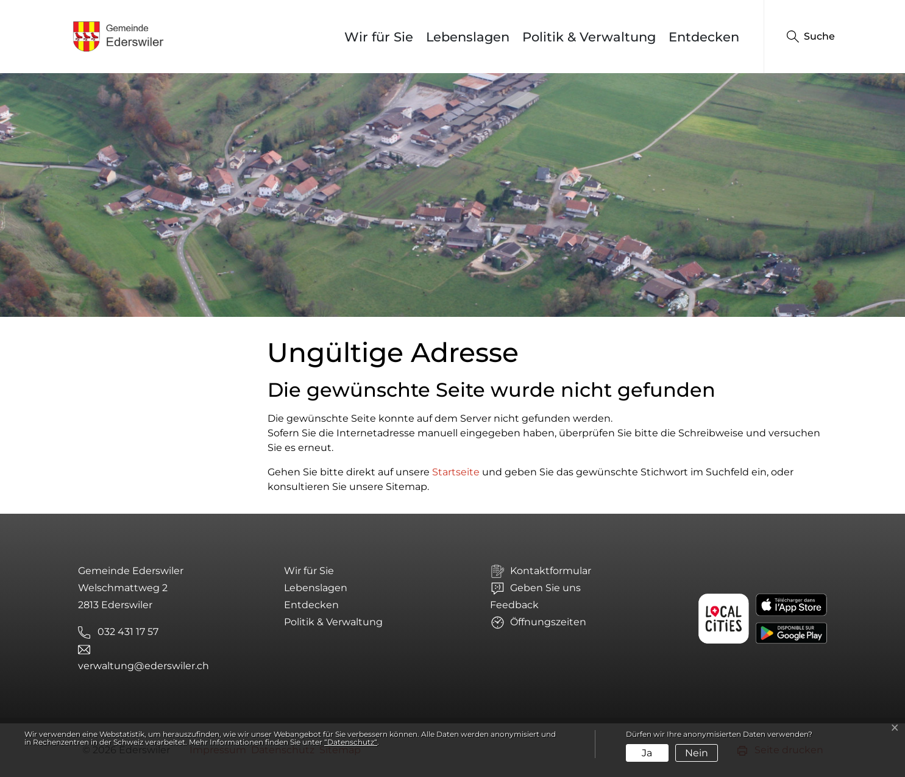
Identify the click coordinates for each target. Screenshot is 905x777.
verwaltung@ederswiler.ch (143, 666)
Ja (647, 753)
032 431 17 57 (128, 631)
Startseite (456, 472)
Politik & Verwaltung (589, 36)
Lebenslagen (467, 36)
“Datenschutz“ (350, 742)
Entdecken (704, 36)
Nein (696, 753)
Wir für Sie (378, 36)
